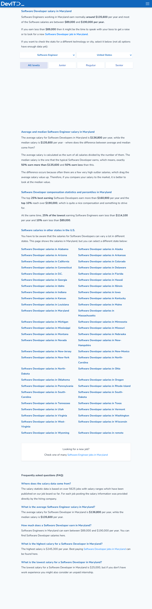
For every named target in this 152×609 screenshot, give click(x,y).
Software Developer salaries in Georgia (45, 285)
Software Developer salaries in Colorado (103, 261)
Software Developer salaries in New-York (46, 367)
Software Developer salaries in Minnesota (104, 326)
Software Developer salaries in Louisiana (46, 309)
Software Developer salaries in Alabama (46, 249)
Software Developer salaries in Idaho (44, 291)
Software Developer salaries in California (46, 261)
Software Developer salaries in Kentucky (103, 303)
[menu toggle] (147, 4)
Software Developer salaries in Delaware (103, 267)
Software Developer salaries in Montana (46, 339)
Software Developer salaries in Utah (43, 424)
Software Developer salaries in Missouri (102, 333)
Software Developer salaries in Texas (101, 418)
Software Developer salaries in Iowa (100, 297)
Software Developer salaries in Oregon (102, 389)
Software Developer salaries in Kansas (45, 303)
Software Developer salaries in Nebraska (103, 339)
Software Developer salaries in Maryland (46, 315)
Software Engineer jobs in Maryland (87, 474)
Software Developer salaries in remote (102, 452)
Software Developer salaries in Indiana (45, 297)
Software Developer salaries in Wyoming (46, 452)
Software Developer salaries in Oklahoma (46, 389)
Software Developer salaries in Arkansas (103, 255)
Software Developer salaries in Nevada (45, 345)
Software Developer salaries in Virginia (45, 430)
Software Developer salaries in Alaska (101, 249)
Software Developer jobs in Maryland (105, 569)
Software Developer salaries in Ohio (100, 378)
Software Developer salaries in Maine (101, 309)
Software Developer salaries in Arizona (45, 255)
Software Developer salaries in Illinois (101, 291)
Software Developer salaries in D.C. (43, 278)
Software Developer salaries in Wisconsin (104, 441)
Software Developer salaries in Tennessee (47, 418)
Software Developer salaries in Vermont (103, 424)
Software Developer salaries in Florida (102, 278)
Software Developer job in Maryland (67, 34)
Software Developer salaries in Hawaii (101, 285)
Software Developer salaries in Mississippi (47, 333)
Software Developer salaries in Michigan (46, 326)
